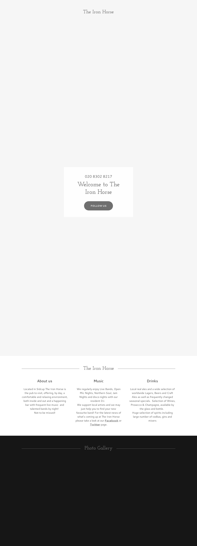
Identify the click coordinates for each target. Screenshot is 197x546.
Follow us (98, 205)
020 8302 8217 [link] (98, 176)
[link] (98, 12)
